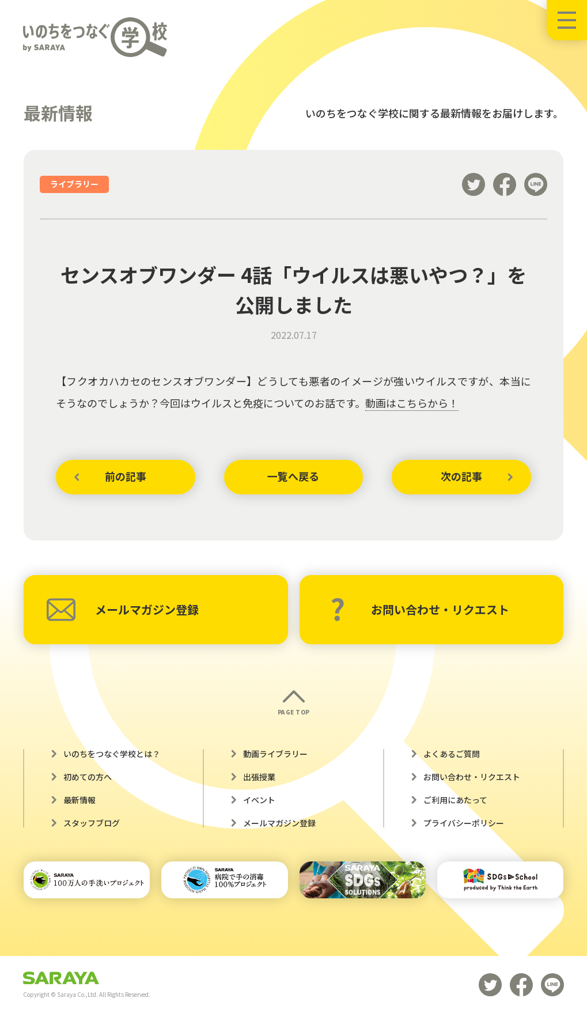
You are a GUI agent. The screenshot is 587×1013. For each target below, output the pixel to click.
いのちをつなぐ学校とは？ (111, 753)
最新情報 (79, 800)
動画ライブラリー (275, 753)
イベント (259, 800)
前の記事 (125, 476)
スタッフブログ (91, 823)
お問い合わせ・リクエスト (419, 609)
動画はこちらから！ (412, 402)
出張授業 (259, 777)
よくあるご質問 (451, 753)
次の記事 (461, 476)
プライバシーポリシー (463, 823)
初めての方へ (87, 777)
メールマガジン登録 (123, 610)
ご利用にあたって (455, 800)
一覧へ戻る (293, 476)
